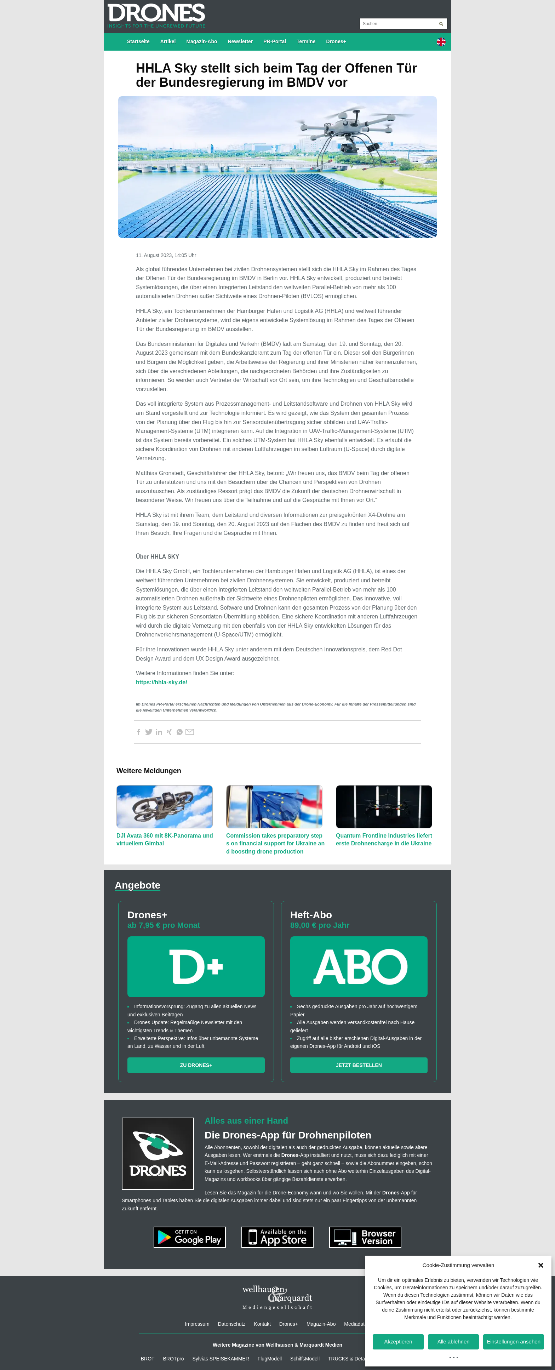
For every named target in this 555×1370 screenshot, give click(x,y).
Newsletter (240, 41)
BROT (148, 1359)
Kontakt (262, 1324)
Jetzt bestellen (359, 1065)
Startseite (138, 41)
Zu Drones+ (196, 1065)
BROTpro (173, 1359)
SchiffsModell (305, 1359)
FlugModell (270, 1359)
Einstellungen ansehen (513, 1341)
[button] (540, 1265)
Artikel (168, 41)
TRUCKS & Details (349, 1359)
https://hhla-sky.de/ (161, 682)
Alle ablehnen (453, 1341)
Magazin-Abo (201, 41)
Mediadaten (357, 1324)
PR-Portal (274, 41)
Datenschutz (232, 1324)
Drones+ (336, 41)
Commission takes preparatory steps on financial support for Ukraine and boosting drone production (275, 844)
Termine (306, 41)
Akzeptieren (398, 1341)
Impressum (197, 1324)
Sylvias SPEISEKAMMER (221, 1359)
